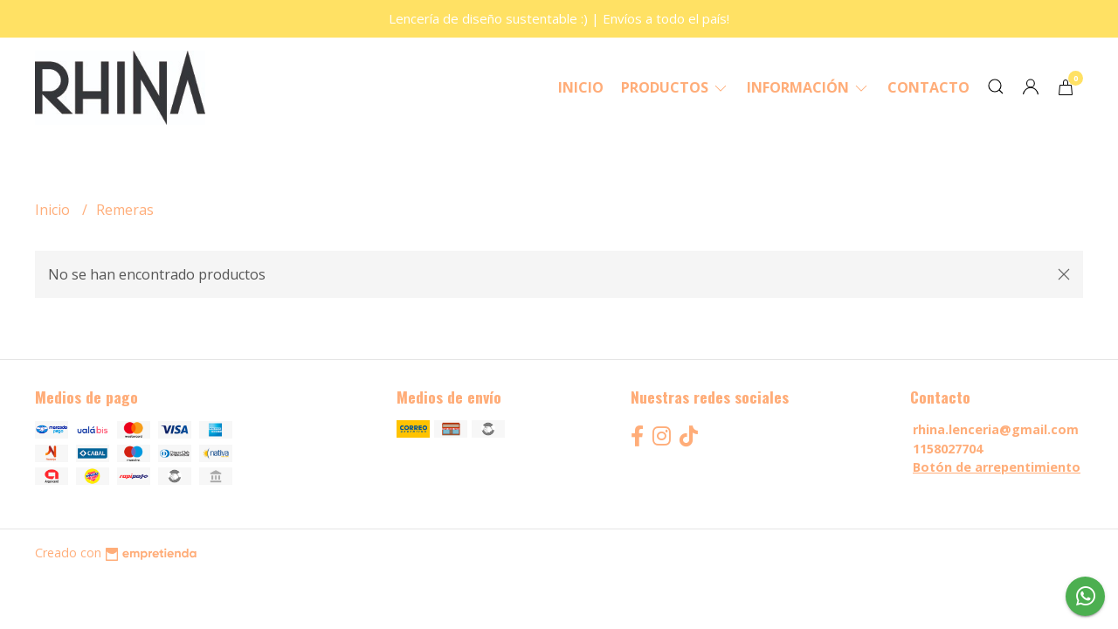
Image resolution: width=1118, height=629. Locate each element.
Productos (675, 87)
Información (808, 87)
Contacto (928, 87)
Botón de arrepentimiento (996, 467)
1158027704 (948, 448)
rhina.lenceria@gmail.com (996, 429)
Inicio (581, 87)
